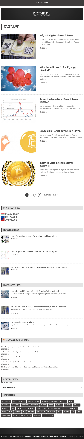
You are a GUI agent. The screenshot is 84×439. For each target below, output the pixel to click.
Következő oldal (50, 195)
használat (68, 405)
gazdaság (59, 405)
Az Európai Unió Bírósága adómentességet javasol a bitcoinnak (39, 267)
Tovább (43, 48)
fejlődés (43, 405)
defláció (63, 401)
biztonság (45, 401)
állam (29, 415)
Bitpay (37, 401)
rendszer (31, 412)
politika (17, 412)
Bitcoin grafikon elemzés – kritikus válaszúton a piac (34, 252)
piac (10, 412)
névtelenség (73, 408)
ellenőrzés (15, 405)
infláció (76, 405)
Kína (38, 408)
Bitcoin (30, 401)
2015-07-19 (14, 269)
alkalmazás (6, 401)
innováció (5, 408)
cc (2, 436)
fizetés (51, 405)
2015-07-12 (14, 328)
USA (73, 412)
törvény (66, 412)
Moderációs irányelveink (40, 436)
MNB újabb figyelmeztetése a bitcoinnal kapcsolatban (35, 236)
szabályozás (41, 412)
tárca (59, 412)
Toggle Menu (42, 3)
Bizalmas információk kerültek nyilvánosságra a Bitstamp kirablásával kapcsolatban (30, 367)
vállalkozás (6, 415)
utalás (79, 412)
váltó (15, 415)
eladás (71, 401)
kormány (31, 408)
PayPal (4, 412)
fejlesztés (34, 405)
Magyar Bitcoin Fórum (17, 340)
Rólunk (12, 436)
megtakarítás (55, 408)
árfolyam (37, 415)
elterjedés (25, 405)
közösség (45, 408)
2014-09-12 (14, 238)
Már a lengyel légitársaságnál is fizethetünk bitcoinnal (35, 291)
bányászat (54, 401)
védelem (22, 415)
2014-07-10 (14, 254)
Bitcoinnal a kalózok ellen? (22, 322)
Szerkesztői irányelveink (24, 436)
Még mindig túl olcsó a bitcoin (56, 35)
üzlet (51, 415)
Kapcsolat (63, 436)
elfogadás (5, 405)
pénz (24, 412)
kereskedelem (21, 408)
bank (14, 401)
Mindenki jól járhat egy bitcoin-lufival (60, 131)
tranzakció (51, 412)
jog (13, 408)
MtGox (64, 408)
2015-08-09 (14, 297)
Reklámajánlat (54, 436)
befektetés (22, 401)
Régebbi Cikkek (6, 382)
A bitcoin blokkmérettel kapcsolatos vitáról (16, 362)
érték (45, 415)
